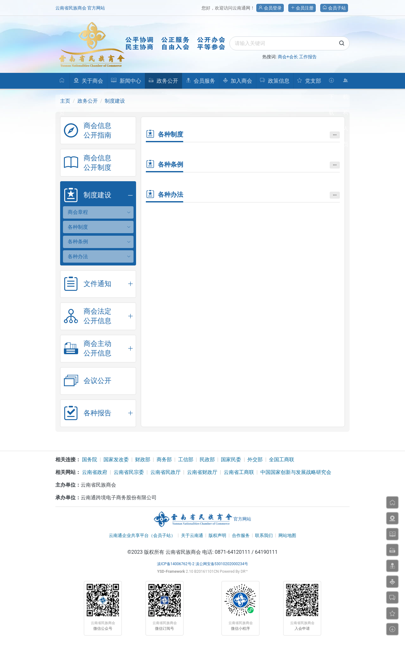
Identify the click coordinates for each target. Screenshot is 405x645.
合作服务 (241, 535)
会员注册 (302, 7)
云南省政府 (94, 472)
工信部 (185, 460)
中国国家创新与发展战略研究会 (295, 472)
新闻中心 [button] (126, 81)
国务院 (89, 460)
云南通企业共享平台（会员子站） (142, 535)
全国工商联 (281, 460)
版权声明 (217, 535)
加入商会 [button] (237, 81)
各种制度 (78, 227)
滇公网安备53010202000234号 (222, 564)
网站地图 (287, 535)
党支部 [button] (309, 81)
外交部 (255, 460)
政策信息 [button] (274, 81)
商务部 (164, 460)
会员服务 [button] (200, 81)
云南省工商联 (239, 472)
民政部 (207, 460)
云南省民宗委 (129, 472)
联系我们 (264, 535)
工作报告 (308, 56)
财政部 (142, 460)
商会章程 (78, 212)
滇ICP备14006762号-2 (176, 564)
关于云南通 (192, 535)
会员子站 (334, 7)
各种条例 (78, 242)
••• (335, 135)
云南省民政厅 (165, 472)
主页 (65, 101)
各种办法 (78, 256)
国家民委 (231, 460)
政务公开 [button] (163, 81)
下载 (331, 83)
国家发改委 (116, 460)
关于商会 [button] (88, 81)
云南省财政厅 (202, 472)
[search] (289, 43)
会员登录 (270, 7)
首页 (62, 83)
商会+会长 (288, 56)
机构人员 (345, 83)
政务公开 (88, 101)
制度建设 (115, 101)
